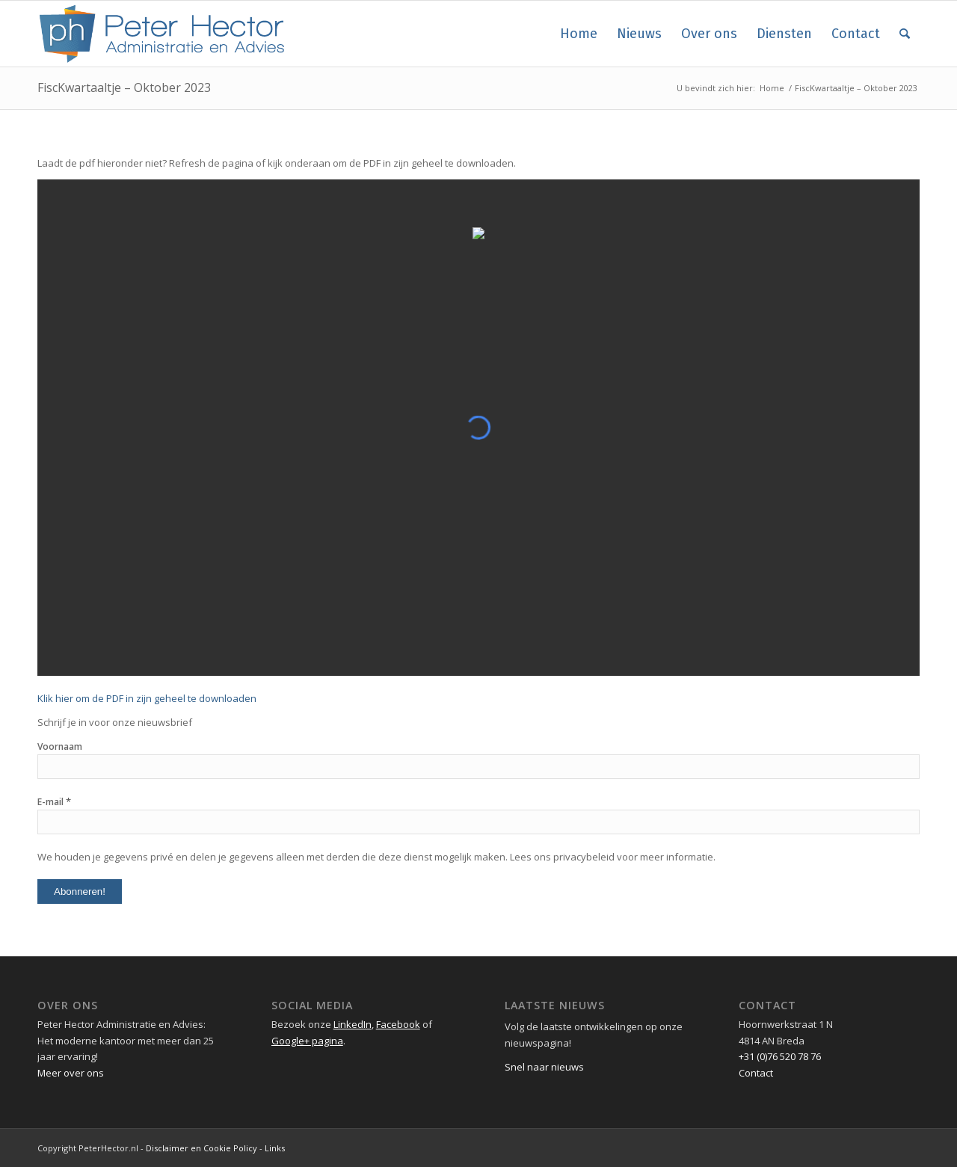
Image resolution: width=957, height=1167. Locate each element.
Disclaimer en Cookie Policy (201, 1148)
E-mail (54, 801)
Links (275, 1148)
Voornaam (59, 746)
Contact (756, 1073)
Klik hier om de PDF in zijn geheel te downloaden (146, 698)
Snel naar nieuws (544, 1067)
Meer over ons (70, 1073)
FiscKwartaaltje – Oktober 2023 (124, 87)
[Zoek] (905, 34)
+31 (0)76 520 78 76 (780, 1056)
